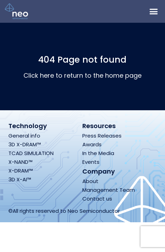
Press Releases (102, 135)
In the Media (98, 153)
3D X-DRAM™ (24, 144)
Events (90, 162)
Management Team (108, 190)
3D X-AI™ (19, 179)
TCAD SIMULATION (31, 153)
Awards (92, 144)
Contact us (97, 198)
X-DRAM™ (20, 170)
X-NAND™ (20, 162)
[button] (153, 11)
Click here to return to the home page (82, 75)
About (90, 181)
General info (24, 135)
